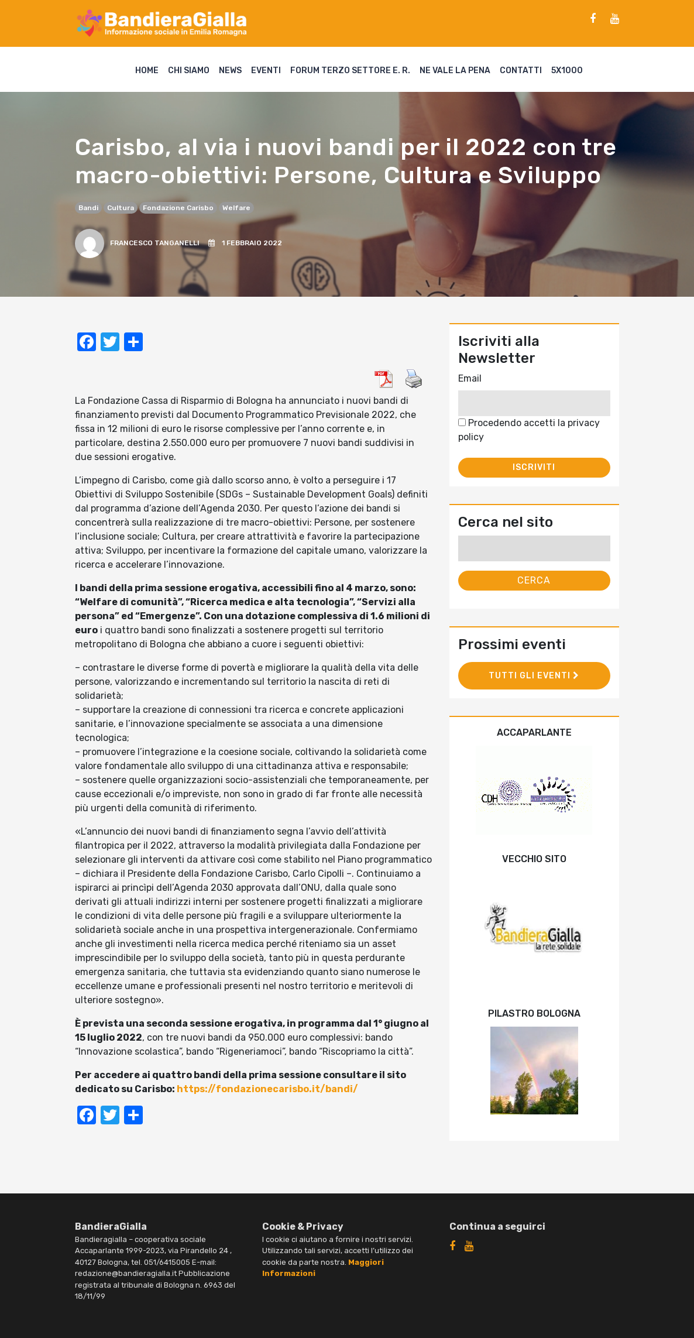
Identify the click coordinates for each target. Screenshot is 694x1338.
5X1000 (567, 71)
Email (470, 378)
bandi (88, 208)
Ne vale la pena (455, 71)
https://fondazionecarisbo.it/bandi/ (267, 1089)
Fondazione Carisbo (178, 208)
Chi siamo (188, 71)
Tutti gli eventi (534, 676)
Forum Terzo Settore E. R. (350, 71)
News (230, 71)
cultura (120, 208)
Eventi (266, 71)
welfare (236, 208)
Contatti (521, 71)
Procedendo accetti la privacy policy (529, 429)
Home (147, 71)
